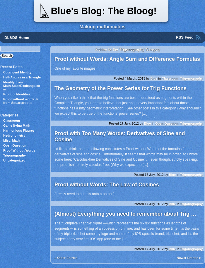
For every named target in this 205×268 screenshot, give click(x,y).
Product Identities (16, 94)
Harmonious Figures (19, 130)
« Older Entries (65, 258)
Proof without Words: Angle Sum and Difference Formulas (127, 59)
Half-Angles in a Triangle (22, 77)
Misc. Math (11, 140)
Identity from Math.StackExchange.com (21, 85)
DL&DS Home (16, 37)
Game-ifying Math (16, 125)
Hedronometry (14, 135)
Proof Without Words (19, 150)
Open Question (166, 123)
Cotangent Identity (17, 72)
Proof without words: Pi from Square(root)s (21, 100)
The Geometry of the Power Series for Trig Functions (120, 88)
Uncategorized (14, 160)
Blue (153, 78)
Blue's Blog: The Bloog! (103, 11)
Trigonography (191, 78)
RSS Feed (185, 37)
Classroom (170, 78)
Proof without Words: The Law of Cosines (106, 185)
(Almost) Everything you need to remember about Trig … (125, 214)
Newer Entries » (189, 258)
